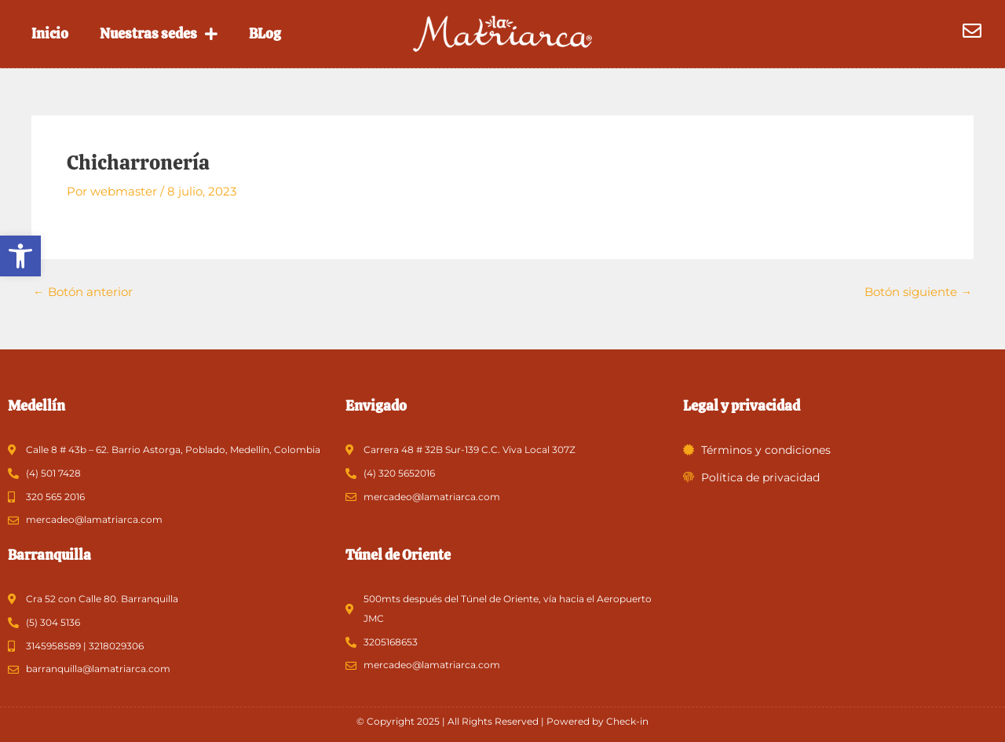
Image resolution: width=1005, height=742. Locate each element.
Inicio (49, 33)
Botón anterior (83, 292)
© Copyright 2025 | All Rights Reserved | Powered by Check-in (502, 721)
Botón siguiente (918, 292)
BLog (265, 33)
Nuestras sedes (158, 34)
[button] (20, 256)
